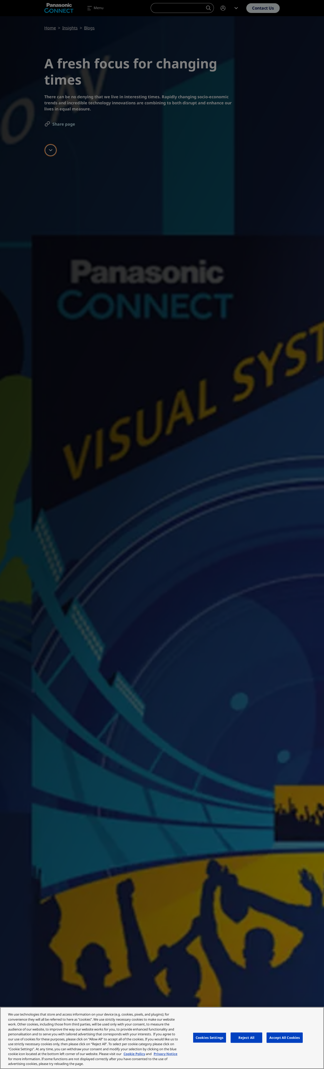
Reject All (246, 1037)
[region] (162, 1038)
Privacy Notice (165, 1054)
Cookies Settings (210, 1037)
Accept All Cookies (284, 1037)
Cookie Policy (134, 1054)
